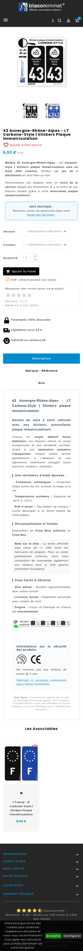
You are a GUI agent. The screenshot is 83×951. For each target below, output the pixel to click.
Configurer (72, 936)
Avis (41, 383)
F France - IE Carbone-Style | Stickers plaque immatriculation (21, 808)
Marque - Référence (42, 371)
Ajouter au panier (21, 271)
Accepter (53, 936)
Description (41, 358)
